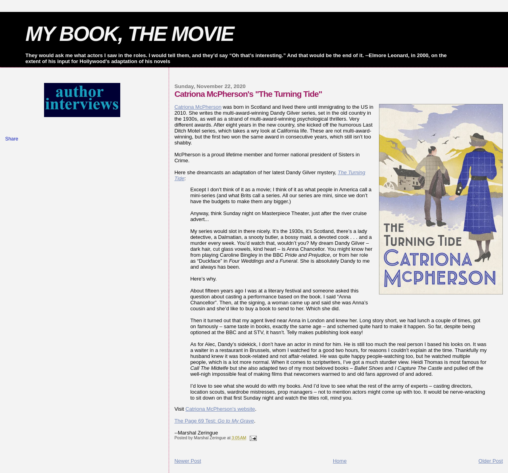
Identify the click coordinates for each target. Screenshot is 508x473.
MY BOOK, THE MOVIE (129, 33)
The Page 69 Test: (214, 421)
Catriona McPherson (197, 107)
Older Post (491, 461)
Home (340, 461)
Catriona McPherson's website (220, 409)
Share (11, 139)
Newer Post (187, 461)
